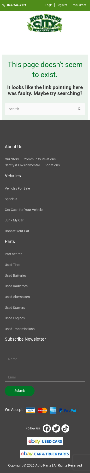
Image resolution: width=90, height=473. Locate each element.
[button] (45, 42)
